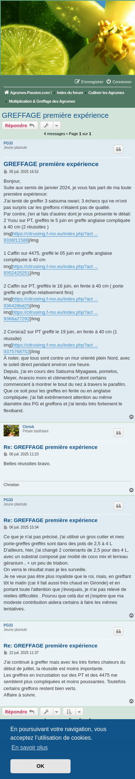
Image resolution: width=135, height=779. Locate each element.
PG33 (8, 143)
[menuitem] (118, 82)
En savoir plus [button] (30, 747)
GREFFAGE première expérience (55, 115)
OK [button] (41, 766)
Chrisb (28, 427)
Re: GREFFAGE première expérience (51, 447)
